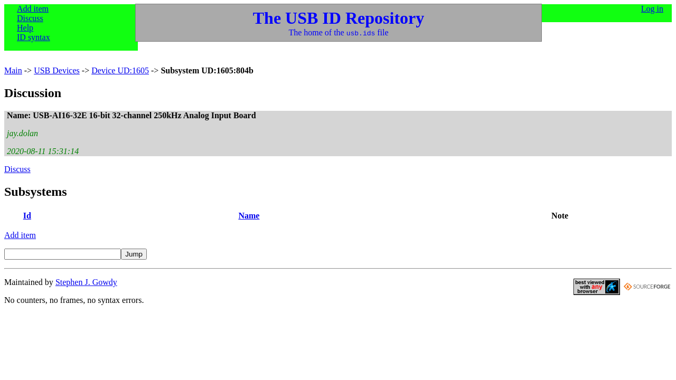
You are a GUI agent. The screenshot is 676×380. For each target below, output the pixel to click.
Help (25, 27)
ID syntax (33, 37)
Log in (652, 8)
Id (27, 215)
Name (248, 215)
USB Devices (57, 70)
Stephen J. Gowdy (86, 282)
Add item (33, 8)
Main (13, 70)
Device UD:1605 (120, 70)
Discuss (30, 18)
